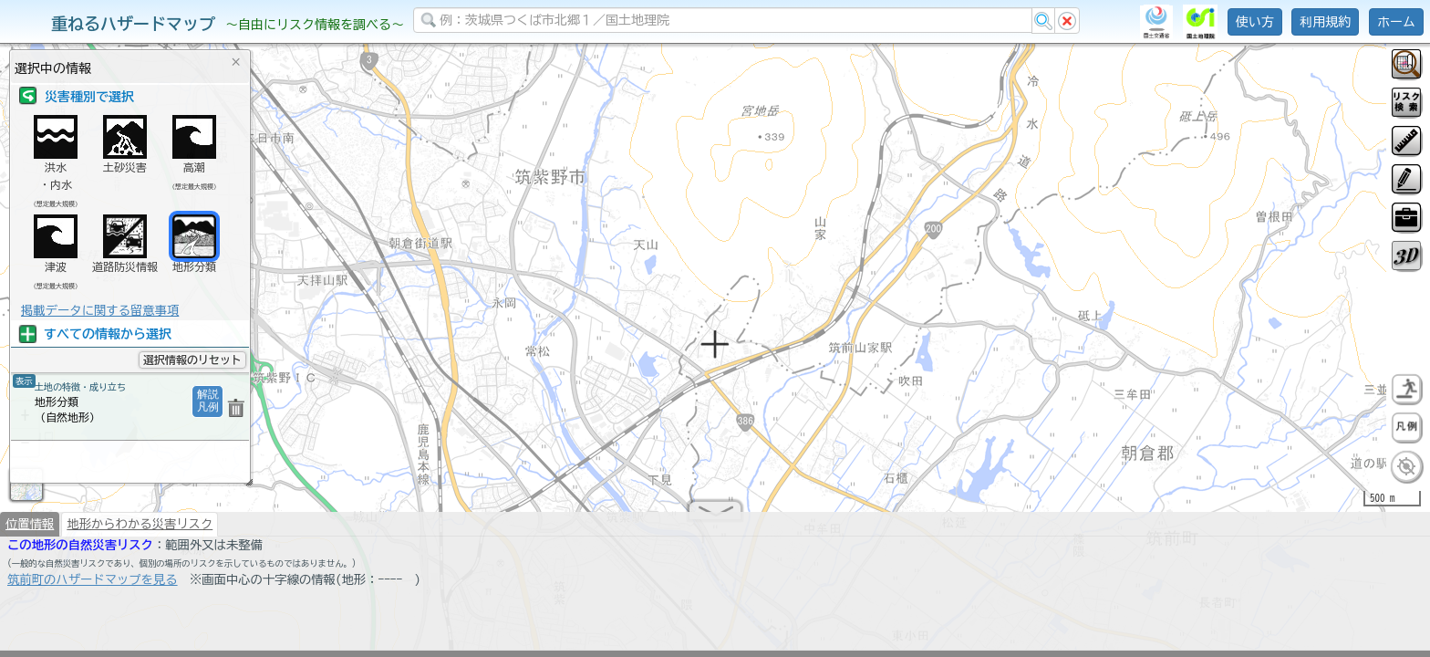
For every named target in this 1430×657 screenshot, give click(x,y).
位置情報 (29, 531)
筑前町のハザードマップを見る (92, 586)
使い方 (1255, 22)
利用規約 (1325, 22)
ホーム (1396, 22)
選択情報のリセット (192, 359)
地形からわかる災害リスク (139, 531)
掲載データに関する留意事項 (100, 310)
